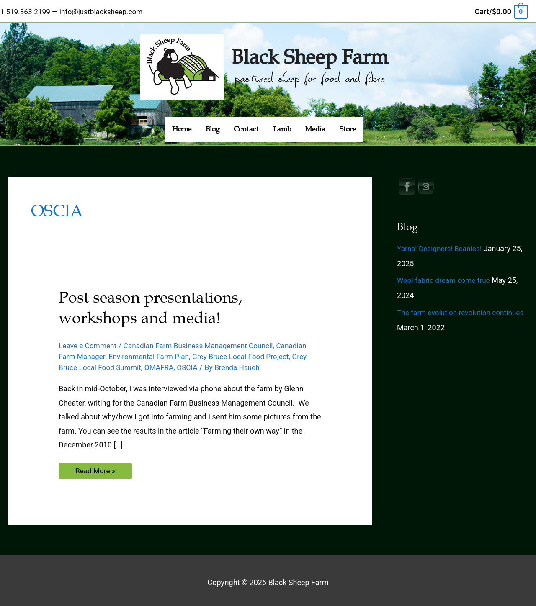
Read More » (98, 468)
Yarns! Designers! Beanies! (441, 244)
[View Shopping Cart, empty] (501, 9)
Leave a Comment (89, 341)
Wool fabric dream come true (445, 276)
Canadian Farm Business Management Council (204, 341)
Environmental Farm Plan (152, 352)
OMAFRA (163, 363)
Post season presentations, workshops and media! (155, 303)
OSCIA (193, 363)
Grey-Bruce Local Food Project (248, 352)
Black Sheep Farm (309, 51)
